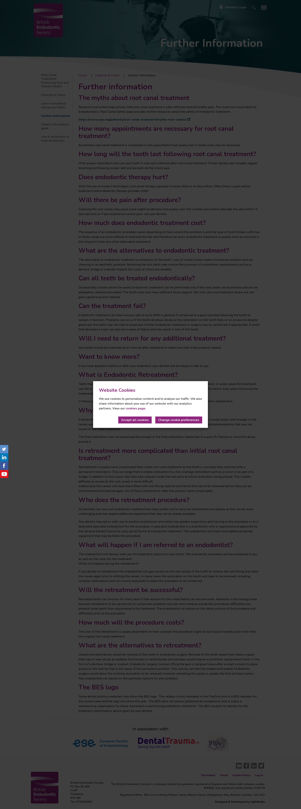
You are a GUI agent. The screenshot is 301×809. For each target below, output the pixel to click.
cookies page (135, 408)
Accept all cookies (135, 420)
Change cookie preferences (178, 420)
